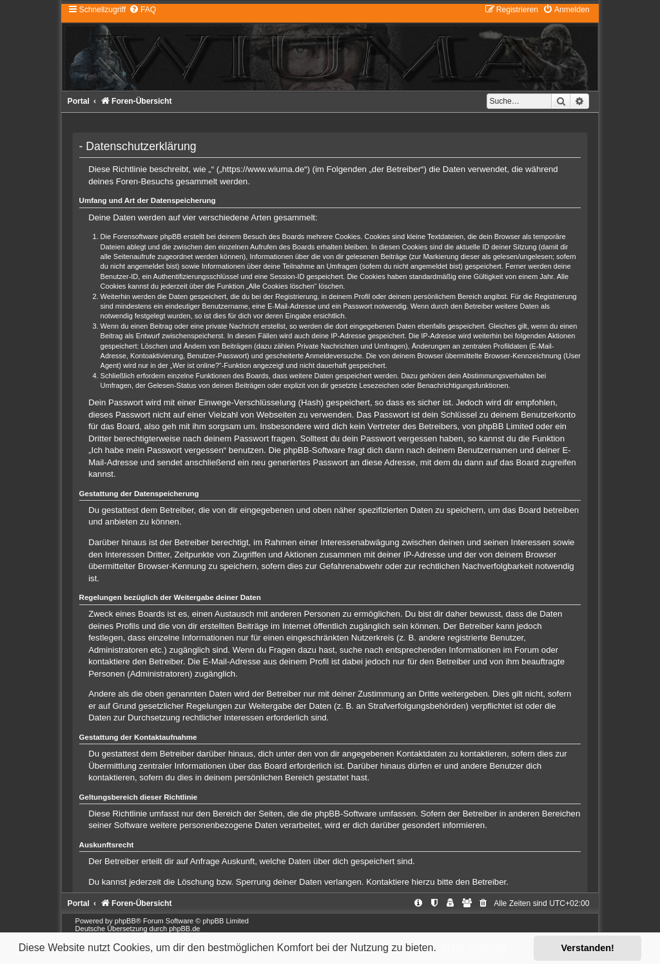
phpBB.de (184, 928)
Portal (79, 101)
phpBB (125, 921)
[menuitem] (142, 9)
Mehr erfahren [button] (473, 947)
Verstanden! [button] (587, 948)
